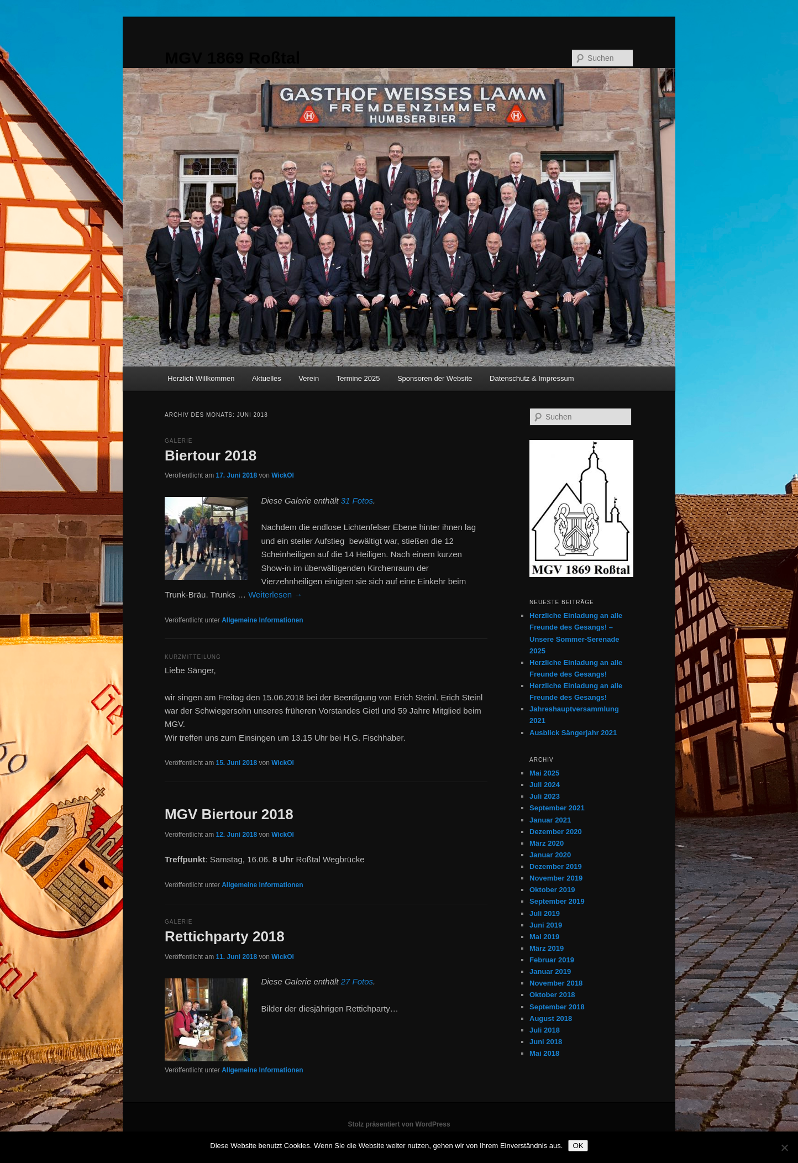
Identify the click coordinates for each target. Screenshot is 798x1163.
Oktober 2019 (552, 890)
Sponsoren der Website (435, 378)
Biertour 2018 (210, 455)
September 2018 (557, 1007)
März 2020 (546, 843)
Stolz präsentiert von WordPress (399, 1124)
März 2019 (546, 948)
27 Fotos (357, 981)
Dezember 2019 (555, 866)
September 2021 (557, 808)
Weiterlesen (275, 594)
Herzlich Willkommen (200, 378)
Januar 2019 (550, 971)
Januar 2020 (550, 855)
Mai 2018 (544, 1053)
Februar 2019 (551, 960)
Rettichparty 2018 (225, 936)
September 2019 (557, 901)
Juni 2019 (545, 925)
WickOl (282, 475)
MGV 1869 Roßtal (232, 58)
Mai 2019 (544, 937)
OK (578, 1145)
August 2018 (550, 1018)
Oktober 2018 (552, 995)
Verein (308, 378)
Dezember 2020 (555, 831)
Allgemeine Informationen (262, 620)
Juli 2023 (544, 796)
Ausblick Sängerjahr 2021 (573, 733)
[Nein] (784, 1147)
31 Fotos (357, 500)
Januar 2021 (550, 820)
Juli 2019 (544, 913)
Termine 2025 (358, 378)
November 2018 (555, 983)
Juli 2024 (544, 784)
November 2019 (555, 878)
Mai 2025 (544, 773)
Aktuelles (266, 378)
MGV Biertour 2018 (229, 814)
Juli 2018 (544, 1030)
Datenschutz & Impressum (532, 378)
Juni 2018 (545, 1042)
